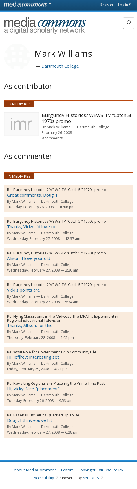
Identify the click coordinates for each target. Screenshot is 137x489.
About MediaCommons (35, 469)
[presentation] (21, 124)
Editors (67, 469)
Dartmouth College (60, 66)
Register (107, 4)
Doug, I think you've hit (29, 420)
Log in (123, 4)
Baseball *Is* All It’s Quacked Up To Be (46, 415)
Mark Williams (58, 127)
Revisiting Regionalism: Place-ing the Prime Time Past (59, 383)
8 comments (52, 138)
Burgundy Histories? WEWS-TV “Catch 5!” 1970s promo (59, 189)
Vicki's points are (23, 290)
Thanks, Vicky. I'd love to (31, 226)
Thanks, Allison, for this (29, 325)
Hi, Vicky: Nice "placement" (33, 388)
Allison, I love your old (28, 258)
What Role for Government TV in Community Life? (55, 352)
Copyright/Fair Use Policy (100, 469)
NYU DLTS (91, 477)
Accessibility (44, 477)
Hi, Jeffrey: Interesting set (33, 357)
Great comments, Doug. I (32, 195)
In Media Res (19, 103)
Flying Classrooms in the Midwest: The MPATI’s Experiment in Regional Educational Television (62, 318)
